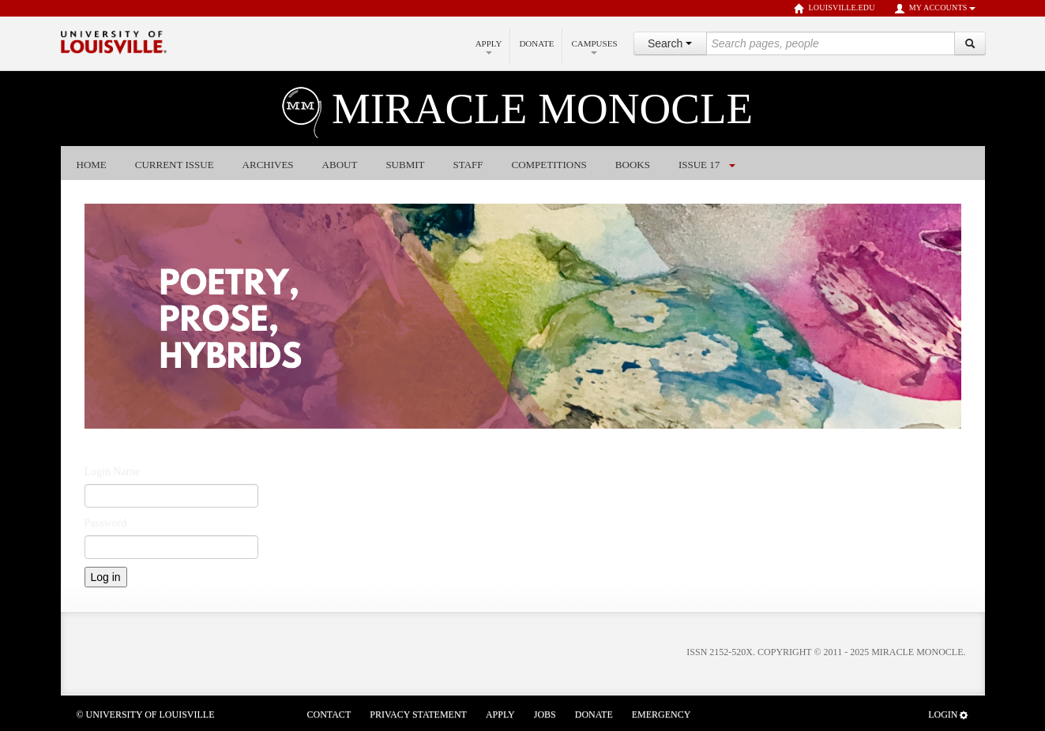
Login (948, 715)
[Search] (970, 43)
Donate (536, 43)
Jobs (545, 714)
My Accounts (934, 8)
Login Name (112, 472)
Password (106, 523)
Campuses (594, 46)
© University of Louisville (146, 714)
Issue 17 (699, 165)
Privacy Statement (418, 714)
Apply (489, 46)
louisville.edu (834, 8)
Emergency (661, 714)
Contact (329, 714)
